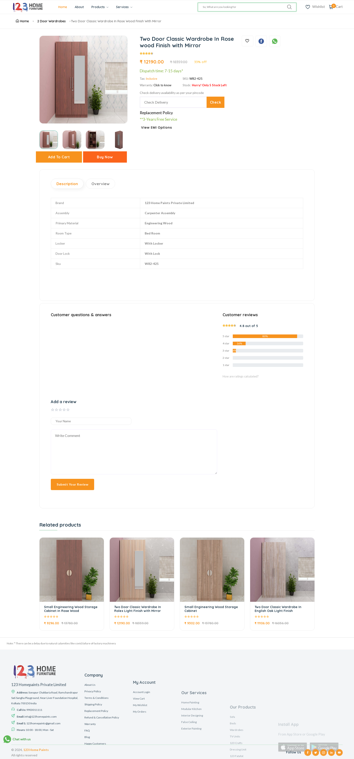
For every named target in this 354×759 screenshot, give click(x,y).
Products (99, 7)
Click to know (162, 85)
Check (215, 102)
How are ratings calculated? (241, 376)
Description (67, 183)
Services (124, 7)
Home (62, 7)
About (79, 7)
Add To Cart (59, 157)
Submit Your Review (72, 484)
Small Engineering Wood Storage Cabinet (211, 609)
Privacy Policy (92, 756)
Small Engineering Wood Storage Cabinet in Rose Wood (71, 609)
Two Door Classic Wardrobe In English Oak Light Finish (278, 609)
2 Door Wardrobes (51, 21)
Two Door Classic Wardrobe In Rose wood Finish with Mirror (116, 21)
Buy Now (105, 157)
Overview (100, 183)
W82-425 (196, 78)
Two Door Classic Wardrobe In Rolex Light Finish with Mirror (137, 609)
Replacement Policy (156, 112)
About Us (89, 749)
